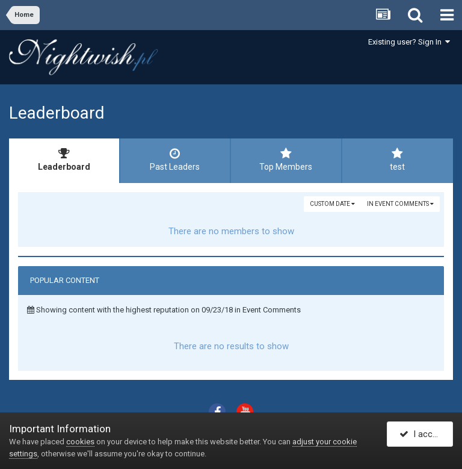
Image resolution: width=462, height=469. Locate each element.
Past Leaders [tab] (175, 160)
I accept (422, 434)
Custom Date (332, 203)
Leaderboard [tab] (64, 160)
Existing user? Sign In (409, 41)
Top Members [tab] (286, 160)
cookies (80, 441)
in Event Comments (400, 203)
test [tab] (398, 160)
